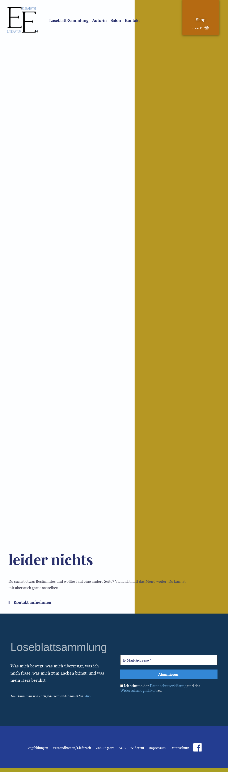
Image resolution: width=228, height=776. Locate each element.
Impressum (157, 748)
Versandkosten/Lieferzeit (72, 748)
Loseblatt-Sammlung (68, 20)
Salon (115, 20)
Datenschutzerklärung (168, 686)
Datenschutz (179, 748)
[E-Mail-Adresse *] (169, 660)
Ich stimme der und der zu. (160, 688)
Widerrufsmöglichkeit (138, 690)
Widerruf (137, 748)
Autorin (99, 20)
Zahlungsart (105, 748)
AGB (122, 748)
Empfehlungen (37, 748)
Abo (87, 696)
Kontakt (132, 20)
